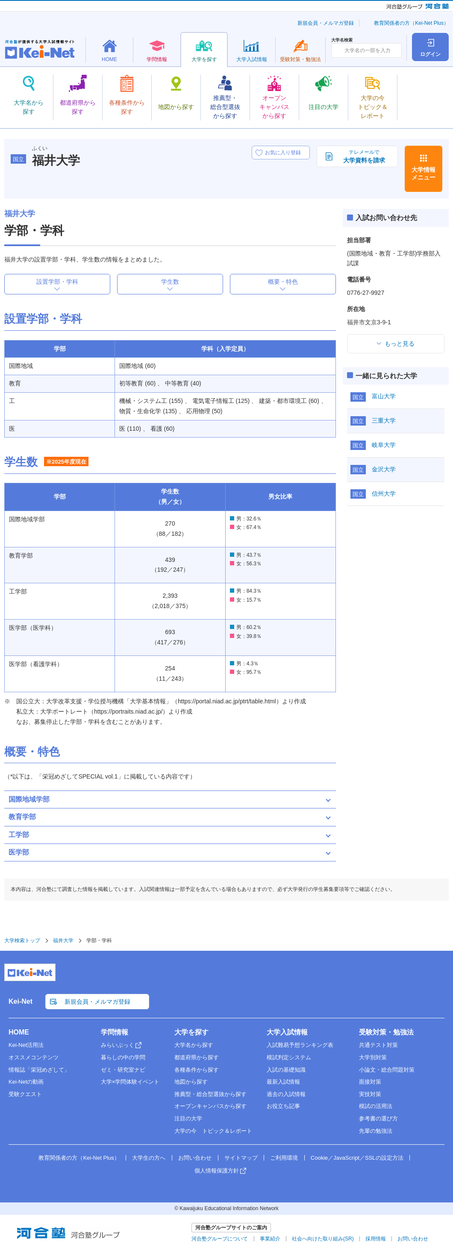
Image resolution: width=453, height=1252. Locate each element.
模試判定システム (289, 1057)
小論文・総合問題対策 (387, 1070)
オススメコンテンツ (34, 1057)
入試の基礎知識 (286, 1070)
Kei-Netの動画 (26, 1082)
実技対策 (370, 1094)
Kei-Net (20, 1001)
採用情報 (375, 1239)
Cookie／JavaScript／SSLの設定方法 (357, 1158)
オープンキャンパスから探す (210, 1106)
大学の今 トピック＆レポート (213, 1131)
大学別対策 (373, 1057)
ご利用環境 (284, 1158)
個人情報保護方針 (216, 1170)
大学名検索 (342, 40)
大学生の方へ (148, 1158)
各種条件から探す (196, 1070)
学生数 (170, 281)
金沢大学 (384, 469)
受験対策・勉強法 (386, 1032)
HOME (19, 1032)
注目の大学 (188, 1118)
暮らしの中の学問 (123, 1057)
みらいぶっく (117, 1045)
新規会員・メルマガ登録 (325, 23)
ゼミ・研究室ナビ (123, 1070)
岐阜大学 (384, 444)
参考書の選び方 (378, 1118)
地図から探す (191, 1082)
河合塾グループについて (219, 1239)
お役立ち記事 (283, 1106)
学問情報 (114, 1032)
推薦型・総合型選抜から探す (210, 1094)
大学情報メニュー (423, 173)
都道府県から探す (196, 1057)
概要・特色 (283, 281)
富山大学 (384, 396)
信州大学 (384, 493)
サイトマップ (241, 1158)
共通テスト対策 (378, 1045)
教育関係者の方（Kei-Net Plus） (411, 23)
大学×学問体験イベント (130, 1082)
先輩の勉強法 (375, 1131)
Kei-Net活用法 (26, 1045)
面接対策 (370, 1082)
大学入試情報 (287, 1032)
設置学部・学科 (57, 281)
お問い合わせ (195, 1158)
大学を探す (191, 1032)
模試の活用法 (375, 1106)
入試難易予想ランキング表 (300, 1045)
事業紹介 (270, 1239)
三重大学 (384, 420)
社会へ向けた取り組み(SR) (323, 1239)
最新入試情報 (283, 1082)
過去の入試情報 (286, 1094)
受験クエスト (25, 1094)
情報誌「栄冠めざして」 (39, 1070)
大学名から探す (193, 1045)
